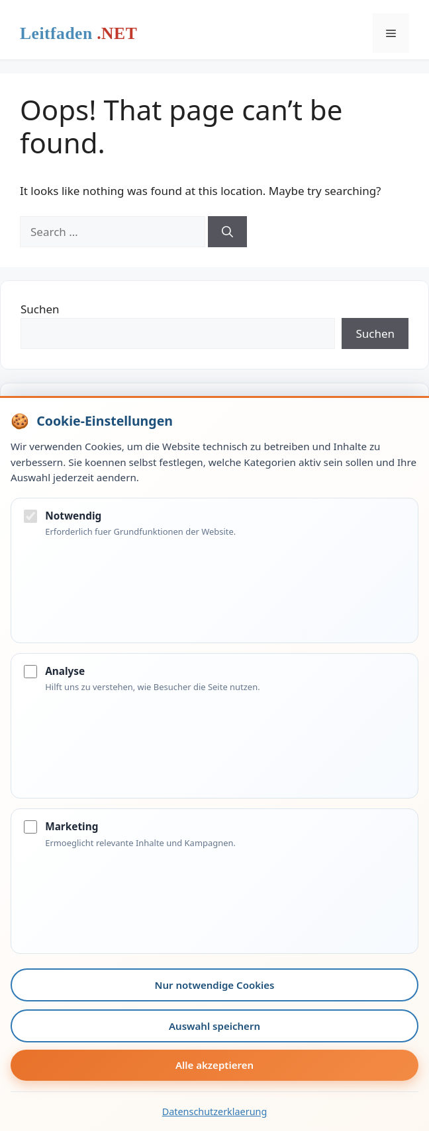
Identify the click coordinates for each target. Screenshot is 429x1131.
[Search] (227, 232)
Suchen (40, 309)
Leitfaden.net (78, 36)
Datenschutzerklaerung (214, 1111)
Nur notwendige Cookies (215, 985)
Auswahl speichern (214, 1026)
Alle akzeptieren (214, 1065)
